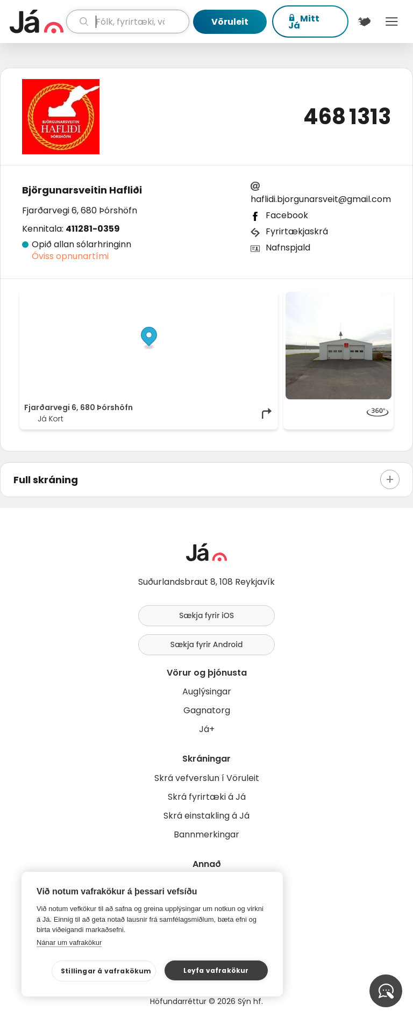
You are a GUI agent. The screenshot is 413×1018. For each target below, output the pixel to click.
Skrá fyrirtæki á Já (207, 797)
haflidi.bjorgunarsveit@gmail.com (321, 199)
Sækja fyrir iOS (206, 615)
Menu (391, 21)
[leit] (128, 21)
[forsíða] (36, 21)
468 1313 (347, 117)
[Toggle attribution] (264, 303)
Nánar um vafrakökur (69, 942)
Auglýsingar (206, 691)
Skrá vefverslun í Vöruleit (206, 778)
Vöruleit (229, 22)
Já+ (207, 729)
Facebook (287, 215)
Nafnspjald (288, 247)
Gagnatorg (206, 710)
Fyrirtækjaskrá (297, 231)
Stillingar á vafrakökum (106, 971)
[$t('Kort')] (364, 21)
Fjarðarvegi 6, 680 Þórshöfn (79, 210)
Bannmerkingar (206, 834)
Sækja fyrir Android (206, 644)
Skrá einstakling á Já (206, 815)
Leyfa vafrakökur (215, 970)
